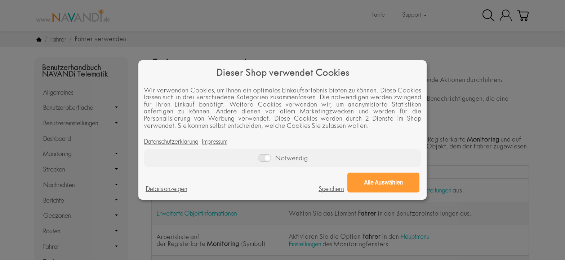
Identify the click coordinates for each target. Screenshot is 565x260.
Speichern (331, 188)
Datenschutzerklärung (171, 141)
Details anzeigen (166, 188)
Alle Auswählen (383, 182)
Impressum (214, 141)
